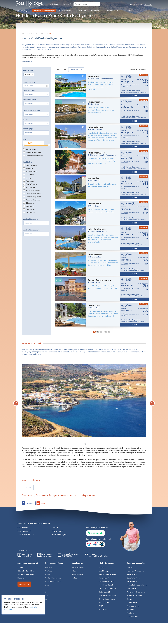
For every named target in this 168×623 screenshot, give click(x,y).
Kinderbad (30, 175)
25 (105, 331)
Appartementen (78, 567)
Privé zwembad (31, 171)
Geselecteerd (28, 70)
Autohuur (103, 567)
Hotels (74, 578)
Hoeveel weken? (30, 99)
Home (24, 33)
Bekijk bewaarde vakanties (60, 4)
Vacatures (127, 10)
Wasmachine (30, 187)
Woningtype (28, 128)
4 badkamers (30, 212)
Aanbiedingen (31, 149)
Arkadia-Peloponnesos (53, 581)
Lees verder (26, 61)
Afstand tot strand (30, 219)
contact (148, 4)
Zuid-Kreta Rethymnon (37, 33)
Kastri (51, 33)
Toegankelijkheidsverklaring (137, 585)
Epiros (47, 592)
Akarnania (48, 567)
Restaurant (30, 181)
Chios (47, 585)
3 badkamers (30, 209)
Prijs (25, 139)
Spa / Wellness (31, 184)
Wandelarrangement (33, 152)
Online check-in (132, 602)
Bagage (129, 599)
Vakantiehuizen (77, 574)
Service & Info (112, 10)
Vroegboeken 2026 (106, 581)
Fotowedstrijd (104, 592)
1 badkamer (30, 203)
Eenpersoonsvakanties (34, 156)
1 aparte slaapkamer (33, 190)
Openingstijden (132, 616)
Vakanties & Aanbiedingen (44, 10)
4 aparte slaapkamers (33, 200)
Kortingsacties (65, 10)
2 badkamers (30, 206)
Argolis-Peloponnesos (53, 578)
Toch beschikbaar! (106, 585)
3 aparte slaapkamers (33, 197)
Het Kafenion (104, 602)
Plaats (25, 119)
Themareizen (81, 10)
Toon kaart (28, 487)
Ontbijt (28, 178)
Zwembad (29, 168)
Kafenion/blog (97, 10)
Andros (47, 574)
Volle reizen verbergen (138, 70)
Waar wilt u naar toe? (31, 110)
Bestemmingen (23, 10)
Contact (130, 567)
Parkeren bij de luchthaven (136, 592)
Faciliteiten (27, 162)
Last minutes (104, 609)
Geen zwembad (31, 165)
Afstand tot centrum (31, 230)
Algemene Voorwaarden (135, 571)
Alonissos (48, 571)
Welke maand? (29, 90)
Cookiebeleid (131, 588)
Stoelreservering (133, 606)
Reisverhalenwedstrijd (107, 595)
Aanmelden (23, 584)
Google (43, 503)
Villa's (74, 571)
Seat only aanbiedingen (107, 588)
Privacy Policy (132, 581)
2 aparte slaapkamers (33, 194)
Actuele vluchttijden (134, 595)
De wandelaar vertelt (107, 599)
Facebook (30, 503)
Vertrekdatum (29, 82)
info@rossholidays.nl (59, 535)
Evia (46, 595)
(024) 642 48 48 (136, 4)
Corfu (47, 588)
